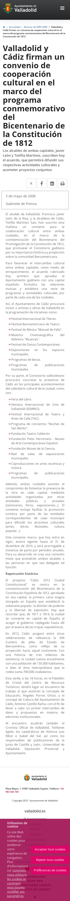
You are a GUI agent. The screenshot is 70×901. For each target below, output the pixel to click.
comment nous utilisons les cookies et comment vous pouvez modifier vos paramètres (17, 883)
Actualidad (14, 27)
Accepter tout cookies (50, 849)
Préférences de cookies (50, 870)
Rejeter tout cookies (50, 860)
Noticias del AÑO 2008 (35, 27)
